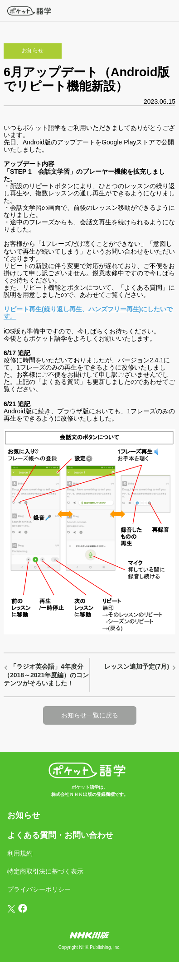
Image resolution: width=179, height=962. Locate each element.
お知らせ (23, 815)
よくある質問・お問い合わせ (60, 835)
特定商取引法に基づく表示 (45, 871)
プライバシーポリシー (39, 889)
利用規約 (20, 853)
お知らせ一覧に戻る (89, 715)
